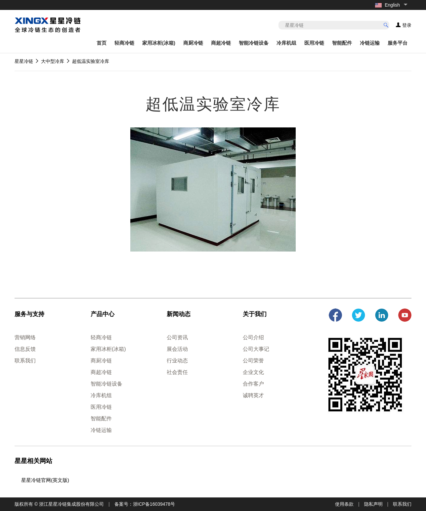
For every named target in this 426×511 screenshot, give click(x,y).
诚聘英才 (253, 395)
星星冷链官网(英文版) (45, 480)
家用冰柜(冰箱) (158, 43)
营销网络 (25, 337)
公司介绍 (253, 337)
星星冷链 (24, 61)
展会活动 (177, 349)
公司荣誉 (253, 360)
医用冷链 (314, 43)
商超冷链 (221, 43)
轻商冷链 (124, 43)
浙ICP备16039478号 (154, 504)
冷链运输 (370, 43)
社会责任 (177, 372)
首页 (101, 43)
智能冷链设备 (254, 43)
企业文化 (253, 372)
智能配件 (342, 43)
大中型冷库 (52, 61)
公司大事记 (256, 349)
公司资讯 (177, 337)
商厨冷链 (193, 43)
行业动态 (177, 360)
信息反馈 (25, 349)
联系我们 (25, 360)
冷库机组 (286, 43)
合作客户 (253, 384)
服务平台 (397, 43)
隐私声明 (373, 504)
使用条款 (344, 504)
